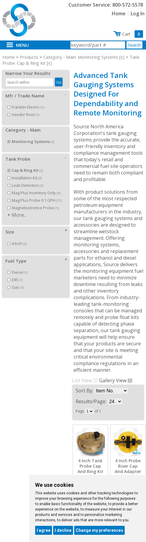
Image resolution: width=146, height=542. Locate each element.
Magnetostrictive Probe (33, 207)
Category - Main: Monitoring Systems (80, 57)
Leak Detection (25, 185)
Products (29, 57)
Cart (132, 34)
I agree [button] (43, 530)
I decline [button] (63, 530)
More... (19, 215)
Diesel (18, 272)
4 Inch (17, 243)
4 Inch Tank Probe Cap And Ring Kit (90, 466)
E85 (15, 279)
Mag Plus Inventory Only (34, 192)
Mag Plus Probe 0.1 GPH (35, 200)
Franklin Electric (26, 107)
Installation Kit (25, 177)
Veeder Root (23, 114)
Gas (16, 287)
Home (119, 13)
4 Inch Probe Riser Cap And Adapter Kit (128, 469)
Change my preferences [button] (99, 530)
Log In (137, 13)
